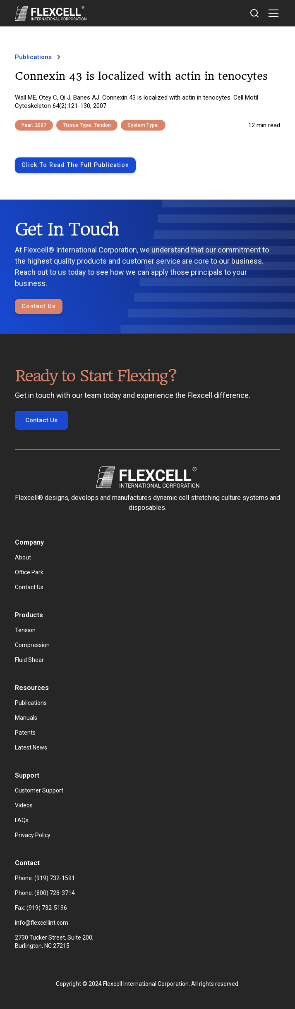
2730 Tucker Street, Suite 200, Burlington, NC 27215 (55, 941)
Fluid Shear (29, 660)
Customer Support (39, 790)
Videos (24, 805)
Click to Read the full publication (75, 165)
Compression (32, 645)
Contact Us (39, 306)
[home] (50, 13)
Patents (25, 732)
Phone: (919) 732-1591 (45, 878)
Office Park (29, 572)
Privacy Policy (32, 835)
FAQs (22, 820)
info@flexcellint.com (41, 922)
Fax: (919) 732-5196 (41, 907)
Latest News (31, 747)
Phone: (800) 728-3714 (45, 893)
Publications (31, 703)
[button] (272, 13)
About (23, 557)
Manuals (26, 717)
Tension (25, 630)
